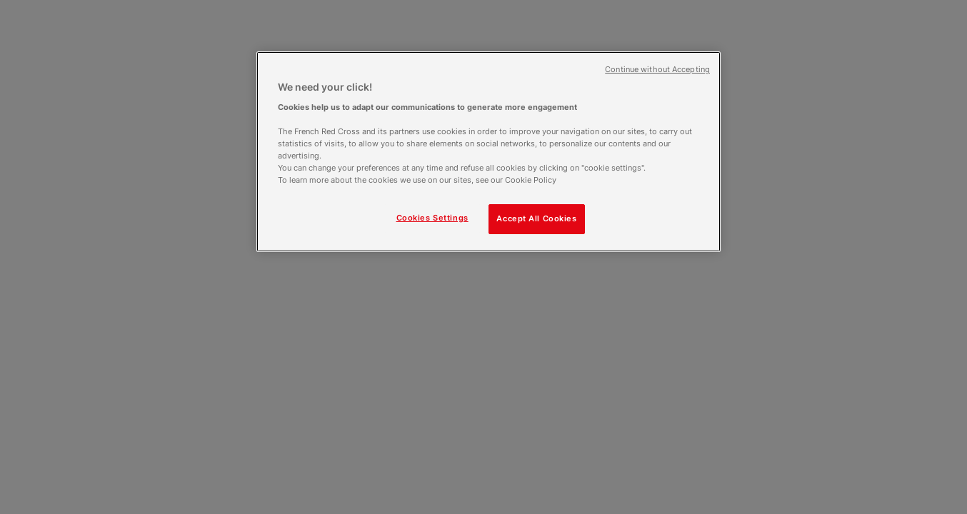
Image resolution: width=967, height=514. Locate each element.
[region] (488, 151)
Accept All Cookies (536, 218)
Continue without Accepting (657, 69)
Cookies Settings (432, 218)
